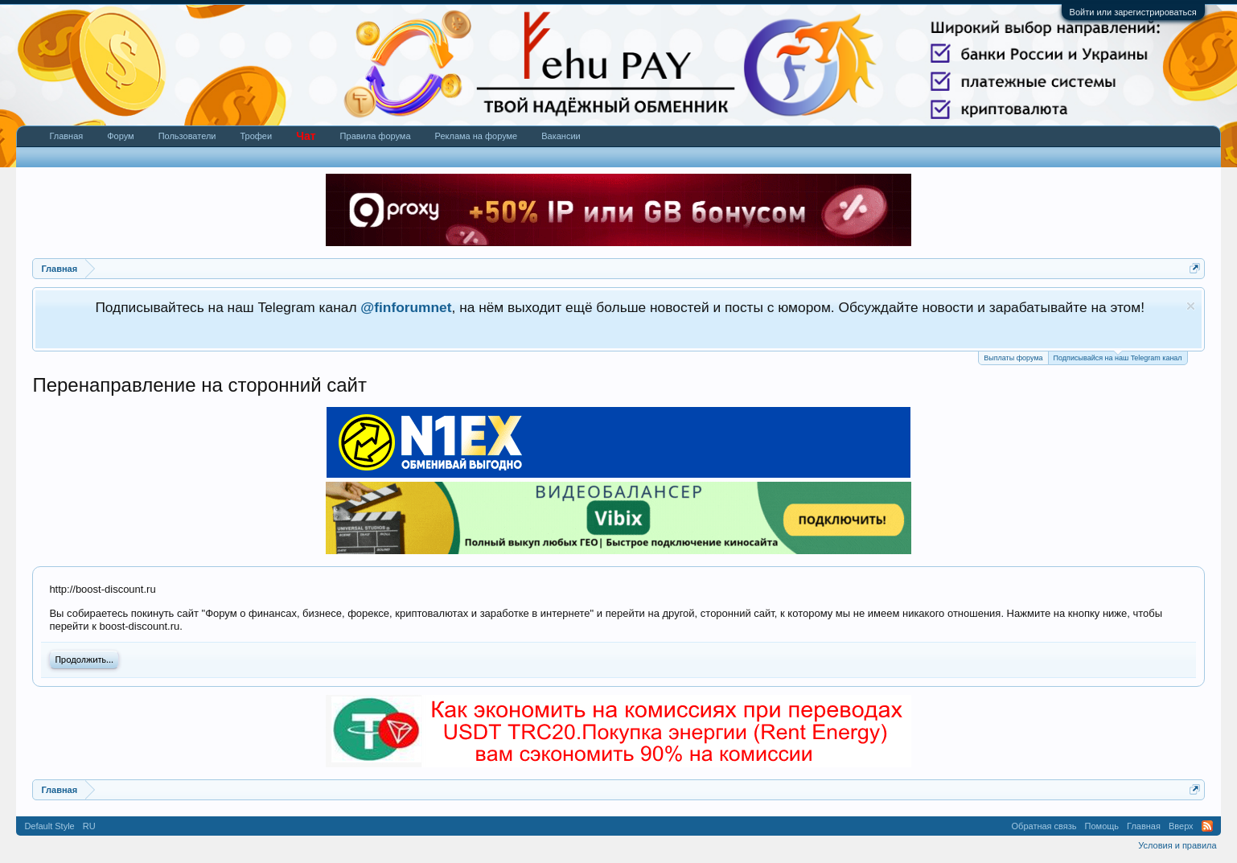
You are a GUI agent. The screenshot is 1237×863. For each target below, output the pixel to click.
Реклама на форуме (476, 136)
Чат (305, 135)
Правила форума (375, 136)
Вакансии (561, 136)
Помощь (1102, 826)
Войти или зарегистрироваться (1133, 12)
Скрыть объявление (1191, 306)
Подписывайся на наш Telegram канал (1118, 356)
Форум (120, 136)
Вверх (1181, 826)
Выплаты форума (1013, 358)
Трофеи (256, 136)
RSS (1207, 826)
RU (89, 826)
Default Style (49, 826)
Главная (66, 136)
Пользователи (187, 136)
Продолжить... (84, 659)
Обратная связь (1044, 826)
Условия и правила (1177, 845)
